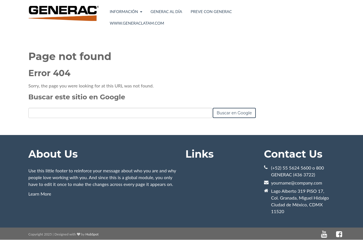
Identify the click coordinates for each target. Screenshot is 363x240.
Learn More (39, 193)
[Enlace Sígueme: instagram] (346, 234)
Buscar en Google (234, 112)
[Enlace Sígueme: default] (331, 234)
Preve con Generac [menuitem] (211, 11)
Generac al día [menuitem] (166, 11)
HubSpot (91, 234)
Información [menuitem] (124, 11)
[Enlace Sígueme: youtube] (324, 234)
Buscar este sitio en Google (76, 97)
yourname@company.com (296, 182)
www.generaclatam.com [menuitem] (137, 23)
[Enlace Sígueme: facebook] (339, 234)
